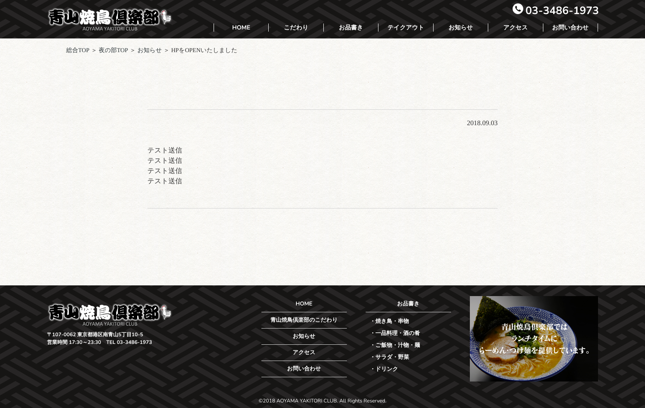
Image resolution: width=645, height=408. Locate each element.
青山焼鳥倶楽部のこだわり (304, 320)
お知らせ (461, 27)
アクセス (515, 27)
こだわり (296, 27)
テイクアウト (405, 27)
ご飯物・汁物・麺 (397, 344)
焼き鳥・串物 (392, 320)
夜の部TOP (113, 50)
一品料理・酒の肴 (397, 332)
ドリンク (386, 368)
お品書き (351, 27)
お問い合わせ (570, 27)
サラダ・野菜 (392, 356)
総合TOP (77, 50)
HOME (241, 27)
